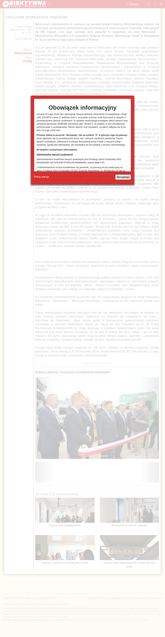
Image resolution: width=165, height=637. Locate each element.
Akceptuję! (123, 177)
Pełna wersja (41, 176)
